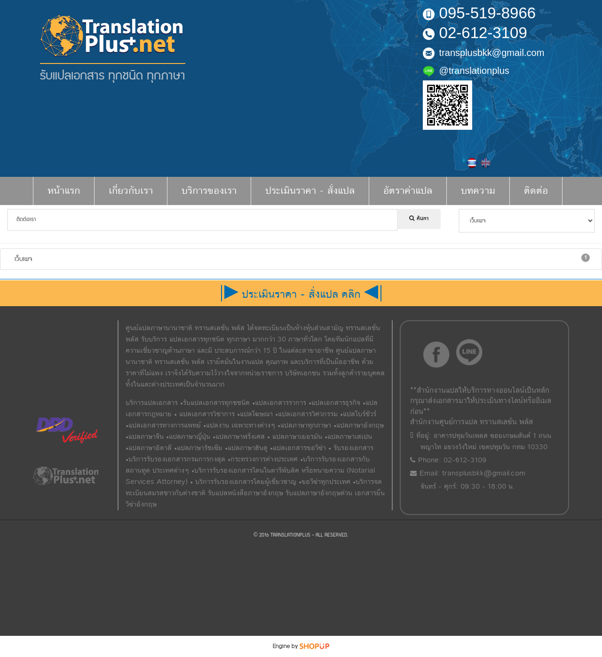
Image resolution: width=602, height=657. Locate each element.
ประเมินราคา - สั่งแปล (310, 190)
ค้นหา (419, 218)
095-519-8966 (479, 13)
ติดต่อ (536, 190)
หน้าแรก (64, 190)
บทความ (478, 190)
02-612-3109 (475, 32)
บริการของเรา (209, 190)
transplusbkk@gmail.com (484, 52)
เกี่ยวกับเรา (131, 190)
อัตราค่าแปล (407, 190)
